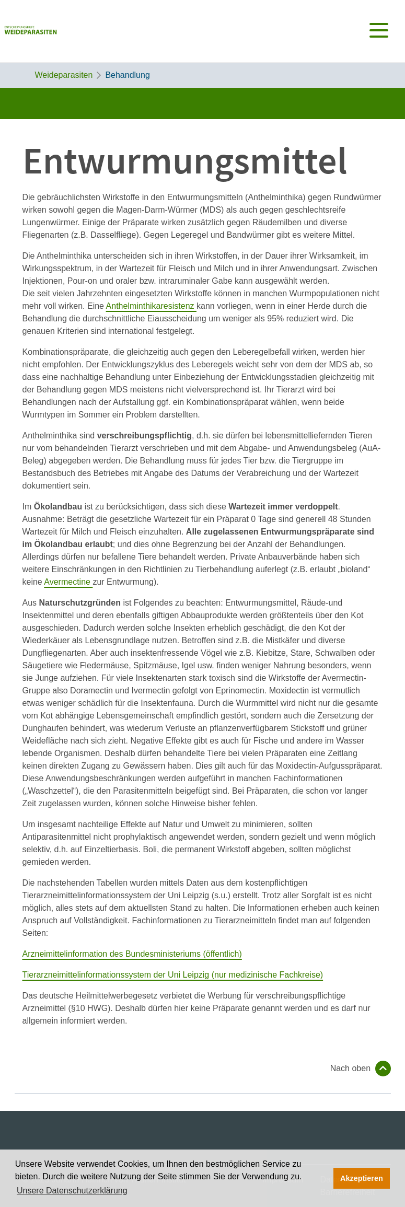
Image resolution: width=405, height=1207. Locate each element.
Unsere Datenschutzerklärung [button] (72, 1190)
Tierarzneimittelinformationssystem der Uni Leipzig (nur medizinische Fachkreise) (172, 974)
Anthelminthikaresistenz (151, 305)
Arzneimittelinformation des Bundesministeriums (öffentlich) (132, 953)
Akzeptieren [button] (361, 1178)
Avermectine (68, 581)
